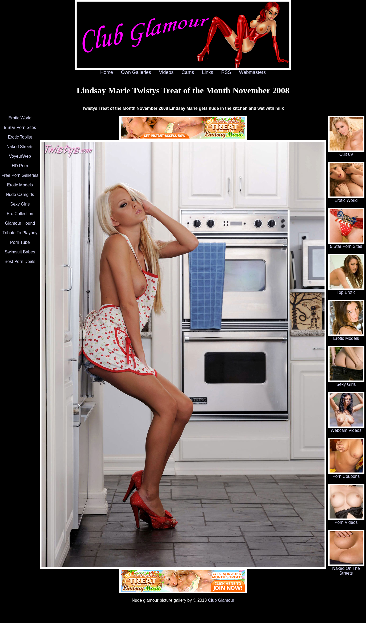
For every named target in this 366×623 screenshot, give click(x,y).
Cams (188, 72)
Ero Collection (20, 213)
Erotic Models (20, 185)
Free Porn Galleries (20, 175)
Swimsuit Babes (20, 252)
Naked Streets (19, 146)
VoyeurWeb (20, 156)
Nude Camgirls (20, 194)
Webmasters (252, 72)
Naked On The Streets (346, 568)
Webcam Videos (346, 428)
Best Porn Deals (20, 261)
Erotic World (20, 118)
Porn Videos (346, 520)
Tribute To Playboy (20, 233)
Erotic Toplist (20, 137)
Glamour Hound (20, 223)
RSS (226, 72)
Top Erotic (346, 290)
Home (106, 72)
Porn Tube (20, 242)
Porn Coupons (346, 474)
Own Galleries (136, 72)
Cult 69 (346, 152)
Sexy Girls (20, 204)
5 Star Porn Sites (20, 127)
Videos (166, 72)
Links (207, 72)
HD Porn (20, 166)
